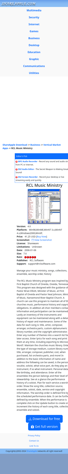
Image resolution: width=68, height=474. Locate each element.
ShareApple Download (15, 144)
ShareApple (32, 451)
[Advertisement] (30, 111)
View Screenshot (42, 239)
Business (35, 144)
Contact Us (34, 440)
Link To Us (34, 446)
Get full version (44, 426)
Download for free (44, 419)
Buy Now (41, 236)
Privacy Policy (34, 435)
